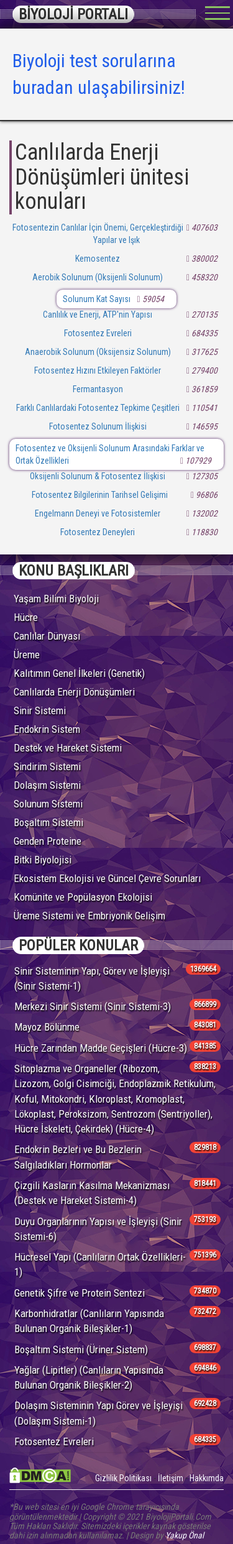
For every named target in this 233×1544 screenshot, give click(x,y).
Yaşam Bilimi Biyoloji (56, 598)
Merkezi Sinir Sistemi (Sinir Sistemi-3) (92, 1006)
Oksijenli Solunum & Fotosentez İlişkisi (97, 476)
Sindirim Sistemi (47, 766)
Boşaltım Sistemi (48, 822)
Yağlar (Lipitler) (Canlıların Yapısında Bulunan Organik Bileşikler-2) (88, 1377)
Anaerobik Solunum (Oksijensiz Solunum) (98, 352)
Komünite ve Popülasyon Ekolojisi (83, 897)
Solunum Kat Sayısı (96, 299)
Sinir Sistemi (40, 710)
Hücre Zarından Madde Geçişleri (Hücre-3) (100, 1048)
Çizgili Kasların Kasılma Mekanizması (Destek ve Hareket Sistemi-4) (92, 1192)
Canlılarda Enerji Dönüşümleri (74, 692)
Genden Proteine (47, 841)
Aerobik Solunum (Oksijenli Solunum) (97, 277)
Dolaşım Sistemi (47, 785)
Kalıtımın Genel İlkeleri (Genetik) (79, 673)
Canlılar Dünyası (47, 636)
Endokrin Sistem (47, 729)
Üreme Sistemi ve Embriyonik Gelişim (89, 915)
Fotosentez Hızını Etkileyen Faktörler (97, 370)
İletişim (170, 1478)
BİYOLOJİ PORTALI (73, 14)
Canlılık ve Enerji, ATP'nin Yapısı (97, 314)
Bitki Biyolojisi (42, 859)
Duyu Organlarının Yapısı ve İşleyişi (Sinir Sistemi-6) (98, 1229)
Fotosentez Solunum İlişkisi (98, 426)
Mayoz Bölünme (47, 1027)
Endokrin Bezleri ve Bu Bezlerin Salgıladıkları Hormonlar (78, 1156)
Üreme (27, 654)
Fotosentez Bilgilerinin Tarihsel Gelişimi (100, 495)
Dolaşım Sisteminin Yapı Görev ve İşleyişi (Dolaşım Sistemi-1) (98, 1413)
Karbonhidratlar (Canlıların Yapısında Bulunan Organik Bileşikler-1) (89, 1321)
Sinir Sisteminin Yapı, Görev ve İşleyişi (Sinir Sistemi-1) (92, 978)
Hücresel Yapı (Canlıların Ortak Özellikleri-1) (100, 1264)
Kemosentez (97, 259)
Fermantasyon (98, 389)
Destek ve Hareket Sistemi (68, 748)
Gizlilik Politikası (123, 1478)
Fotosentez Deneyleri (97, 532)
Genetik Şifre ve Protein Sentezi (79, 1293)
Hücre (26, 617)
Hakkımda (207, 1478)
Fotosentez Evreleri (98, 333)
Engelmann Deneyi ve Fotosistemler (97, 513)
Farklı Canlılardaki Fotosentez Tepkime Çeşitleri (98, 408)
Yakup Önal (184, 1535)
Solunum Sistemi (48, 803)
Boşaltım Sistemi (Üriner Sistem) (81, 1349)
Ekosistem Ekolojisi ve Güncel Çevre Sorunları (107, 878)
